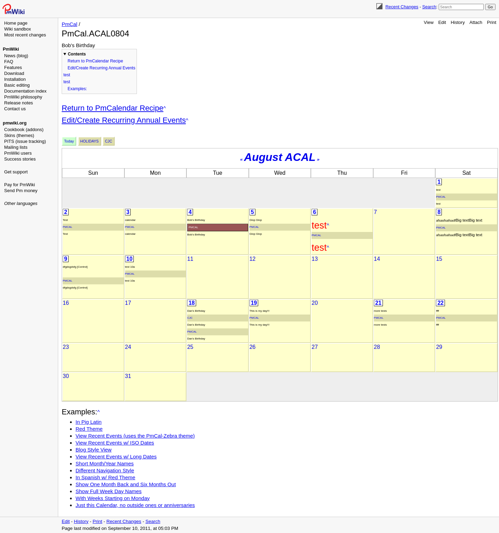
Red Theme (89, 429)
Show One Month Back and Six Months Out (126, 484)
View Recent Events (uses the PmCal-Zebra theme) (135, 436)
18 (192, 303)
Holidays (89, 141)
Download (14, 73)
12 (253, 259)
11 (190, 259)
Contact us (15, 108)
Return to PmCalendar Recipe (95, 61)
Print (491, 22)
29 (439, 347)
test (66, 74)
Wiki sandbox (17, 29)
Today (69, 141)
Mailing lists (15, 147)
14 (377, 259)
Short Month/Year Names (105, 463)
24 (128, 347)
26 (253, 347)
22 (440, 303)
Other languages (20, 203)
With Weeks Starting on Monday (113, 498)
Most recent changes (25, 34)
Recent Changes (401, 6)
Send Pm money (20, 190)
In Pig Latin (89, 422)
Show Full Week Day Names (109, 491)
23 (66, 347)
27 (315, 347)
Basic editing (17, 85)
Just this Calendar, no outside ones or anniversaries (135, 505)
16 (66, 303)
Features (13, 67)
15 (439, 259)
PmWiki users (18, 153)
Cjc (108, 141)
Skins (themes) (19, 135)
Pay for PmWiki (19, 184)
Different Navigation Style (105, 470)
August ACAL (280, 157)
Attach (476, 22)
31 (128, 376)
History (458, 22)
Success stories (20, 159)
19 (254, 303)
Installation (15, 79)
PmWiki (11, 49)
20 (315, 303)
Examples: (77, 88)
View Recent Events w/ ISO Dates (115, 443)
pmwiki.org (15, 123)
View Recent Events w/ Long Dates (116, 456)
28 (377, 347)
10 (129, 259)
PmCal (69, 24)
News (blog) (16, 55)
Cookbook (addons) (23, 129)
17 (128, 303)
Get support (16, 171)
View (429, 22)
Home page (15, 23)
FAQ (8, 61)
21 (378, 303)
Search (429, 6)
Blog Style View (94, 450)
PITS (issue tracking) (25, 141)
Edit (442, 22)
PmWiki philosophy (23, 97)
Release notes (18, 102)
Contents (77, 54)
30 (66, 376)
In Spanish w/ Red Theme (105, 477)
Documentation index (25, 91)
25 (190, 347)
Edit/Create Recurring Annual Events (101, 68)
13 (315, 259)
